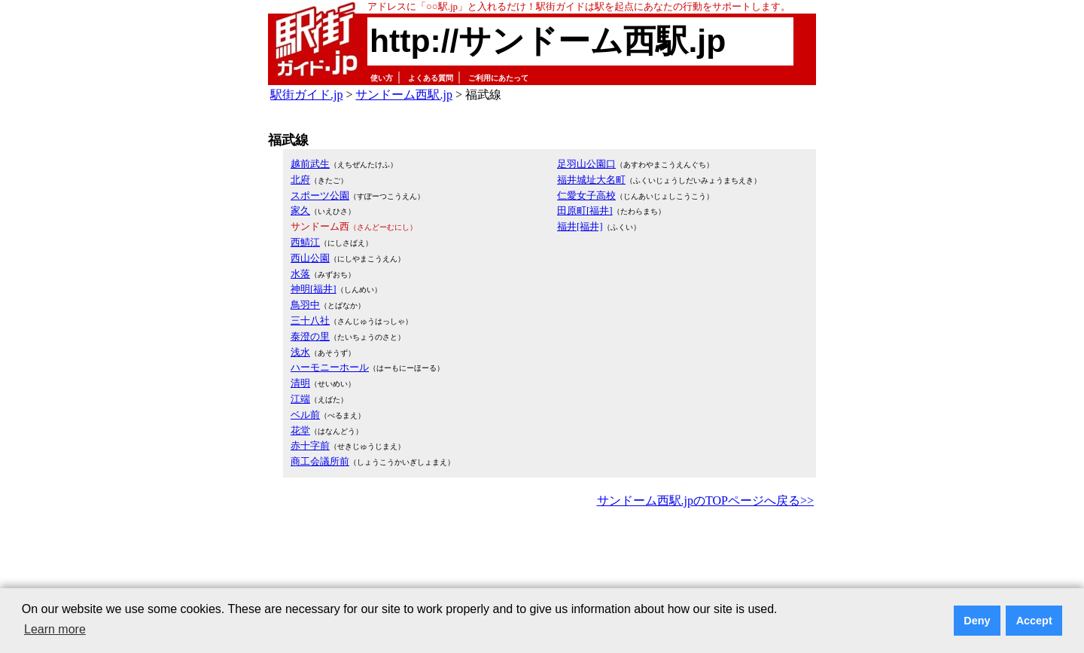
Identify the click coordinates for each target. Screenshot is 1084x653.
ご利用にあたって (498, 78)
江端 (300, 398)
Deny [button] (977, 621)
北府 (300, 179)
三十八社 (310, 320)
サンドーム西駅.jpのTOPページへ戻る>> (705, 500)
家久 (300, 210)
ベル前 (305, 414)
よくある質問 (430, 78)
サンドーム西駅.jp (403, 94)
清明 (300, 383)
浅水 (300, 352)
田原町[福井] (585, 210)
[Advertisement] (542, 553)
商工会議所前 (320, 461)
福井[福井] (580, 226)
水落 (300, 273)
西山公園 (310, 258)
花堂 (300, 430)
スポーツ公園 (320, 195)
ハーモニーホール (330, 367)
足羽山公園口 (586, 163)
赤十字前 (310, 445)
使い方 (381, 78)
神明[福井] (313, 288)
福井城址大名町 (591, 179)
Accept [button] (1034, 621)
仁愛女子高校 (586, 195)
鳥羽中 (305, 304)
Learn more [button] (55, 629)
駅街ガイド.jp (306, 94)
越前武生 (310, 163)
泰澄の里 (310, 336)
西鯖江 (305, 242)
